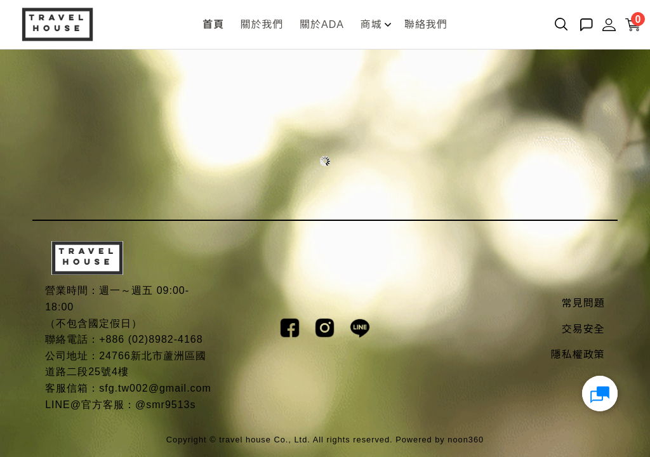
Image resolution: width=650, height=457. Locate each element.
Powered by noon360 (439, 439)
